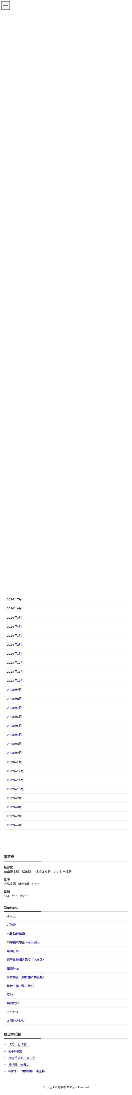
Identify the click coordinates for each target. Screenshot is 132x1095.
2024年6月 (14, 608)
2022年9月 (14, 798)
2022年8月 (14, 807)
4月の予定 (15, 1051)
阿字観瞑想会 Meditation (23, 942)
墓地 (10, 994)
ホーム (11, 916)
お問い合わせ (16, 1020)
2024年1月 (14, 653)
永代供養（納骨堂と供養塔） (26, 977)
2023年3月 (14, 744)
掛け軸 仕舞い (18, 1064)
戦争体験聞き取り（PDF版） (26, 959)
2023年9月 (14, 690)
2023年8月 (14, 699)
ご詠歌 (11, 925)
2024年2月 (14, 644)
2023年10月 (15, 680)
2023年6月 (14, 717)
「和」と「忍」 (18, 1044)
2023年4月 (14, 735)
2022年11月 (15, 780)
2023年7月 (14, 708)
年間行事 (13, 951)
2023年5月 (14, 726)
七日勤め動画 (16, 933)
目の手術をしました (21, 1058)
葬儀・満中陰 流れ (20, 986)
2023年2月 (14, 753)
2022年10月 (15, 789)
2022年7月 (14, 816)
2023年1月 (14, 762)
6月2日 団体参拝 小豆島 (26, 1071)
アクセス (13, 1012)
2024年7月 (14, 599)
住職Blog (13, 968)
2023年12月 (15, 662)
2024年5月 (14, 617)
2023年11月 (15, 671)
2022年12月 (15, 771)
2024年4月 (14, 626)
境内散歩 (13, 1003)
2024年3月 (14, 635)
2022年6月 (14, 825)
